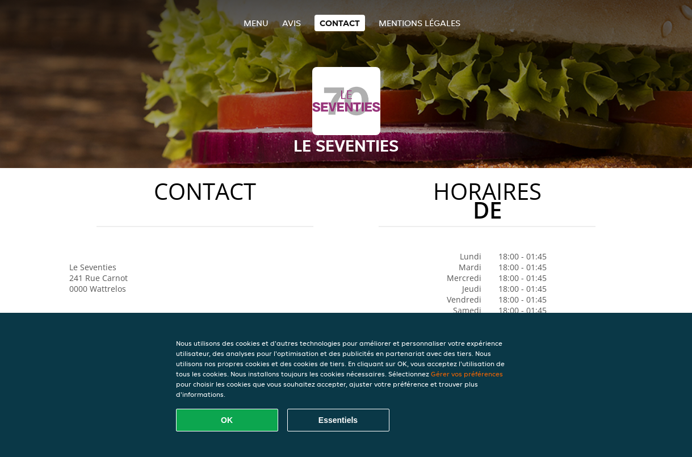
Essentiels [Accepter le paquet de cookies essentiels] (338, 420)
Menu (256, 23)
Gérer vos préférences (467, 374)
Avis (291, 23)
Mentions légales (419, 23)
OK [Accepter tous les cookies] (227, 420)
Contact (340, 23)
